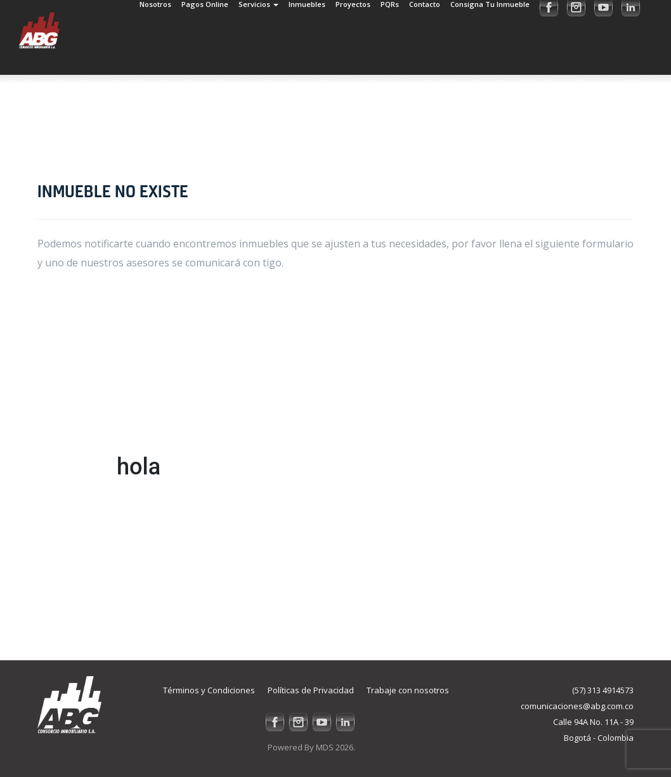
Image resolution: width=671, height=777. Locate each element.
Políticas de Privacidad (311, 690)
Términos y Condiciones (209, 690)
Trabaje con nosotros (408, 690)
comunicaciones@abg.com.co (577, 706)
